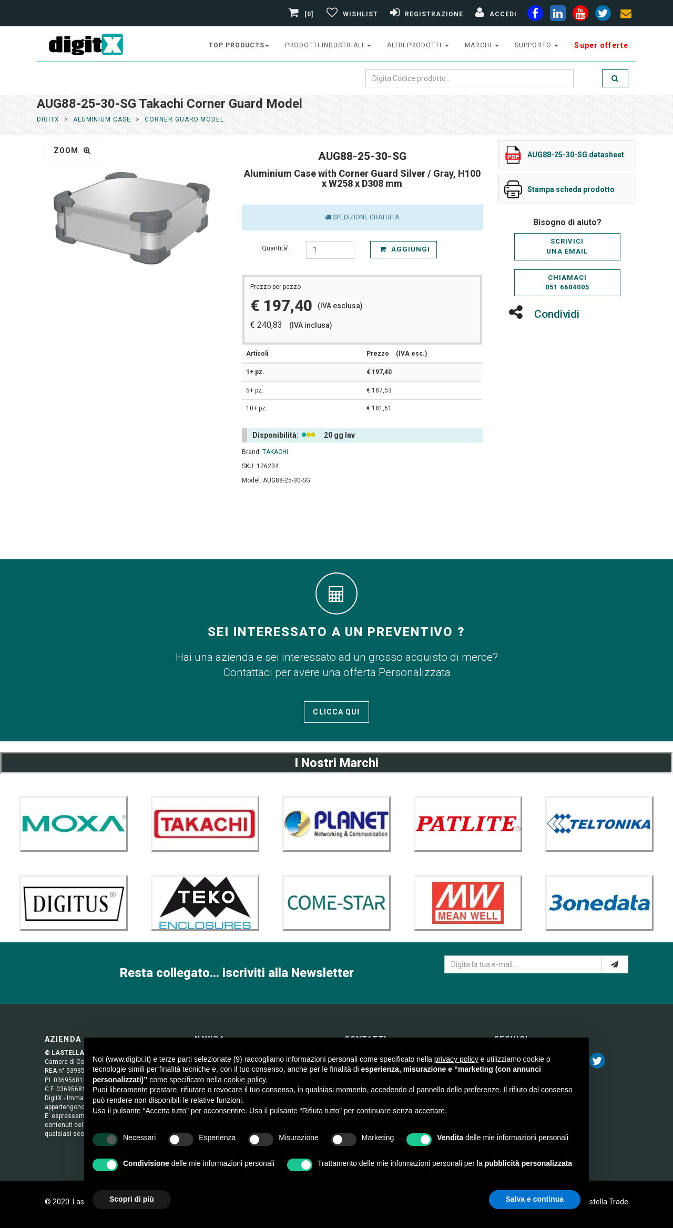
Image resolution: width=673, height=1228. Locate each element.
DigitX (48, 119)
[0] (302, 14)
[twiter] (603, 15)
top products (239, 45)
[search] (615, 78)
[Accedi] (495, 14)
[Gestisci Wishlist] (351, 14)
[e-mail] (614, 964)
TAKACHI (275, 452)
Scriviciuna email (567, 246)
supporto (537, 45)
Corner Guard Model (184, 119)
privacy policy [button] (456, 1059)
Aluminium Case (102, 119)
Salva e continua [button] (535, 1199)
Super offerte (601, 45)
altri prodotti (418, 45)
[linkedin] (557, 15)
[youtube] (580, 15)
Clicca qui (336, 712)
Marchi (482, 45)
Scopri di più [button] (131, 1199)
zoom (72, 150)
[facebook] (535, 15)
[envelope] (625, 15)
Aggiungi (405, 249)
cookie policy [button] (245, 1079)
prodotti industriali (328, 45)
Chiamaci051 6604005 (567, 282)
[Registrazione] (425, 14)
